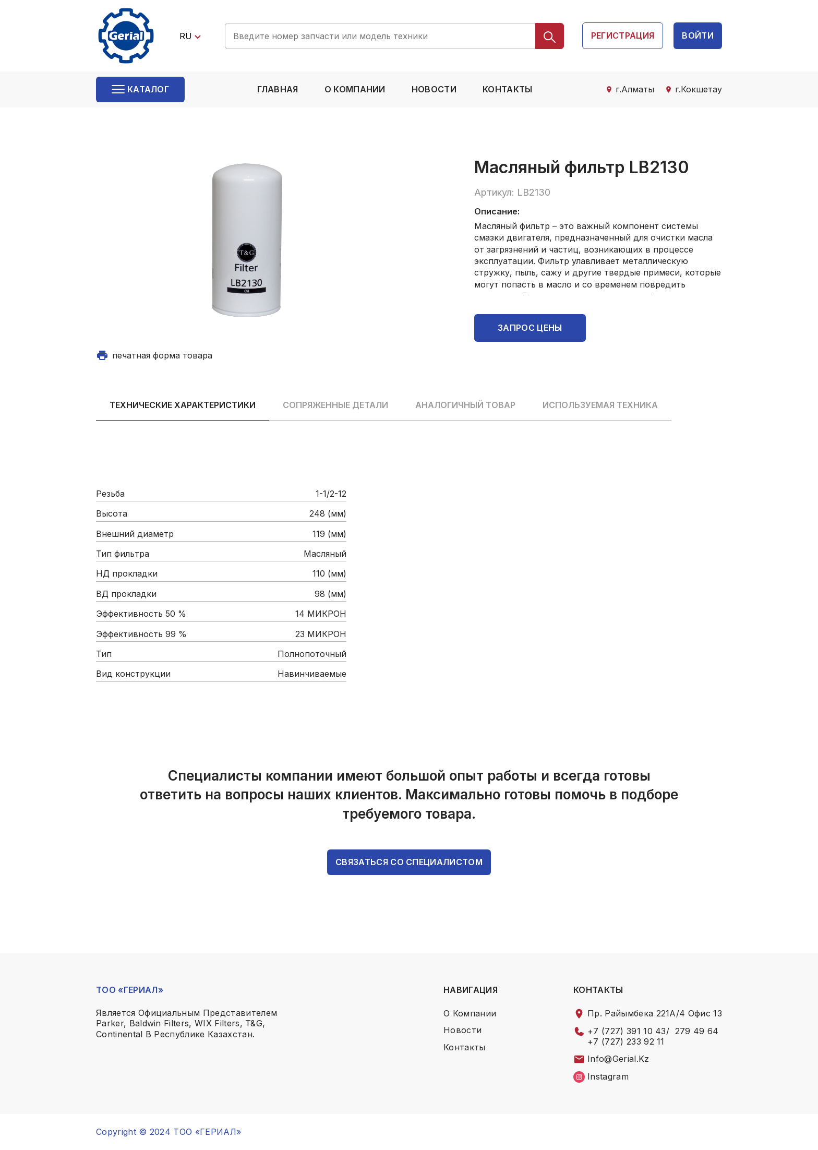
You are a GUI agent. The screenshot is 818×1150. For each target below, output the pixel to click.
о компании (355, 89)
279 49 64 (697, 1031)
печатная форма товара (162, 355)
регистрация (623, 35)
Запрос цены (530, 327)
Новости (434, 89)
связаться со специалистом (409, 862)
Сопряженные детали (335, 405)
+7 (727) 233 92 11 (626, 1041)
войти (698, 35)
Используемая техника (600, 405)
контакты (508, 89)
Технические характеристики (183, 405)
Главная (277, 89)
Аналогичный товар (465, 405)
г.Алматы (635, 89)
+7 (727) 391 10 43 (626, 1031)
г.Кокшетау (698, 89)
